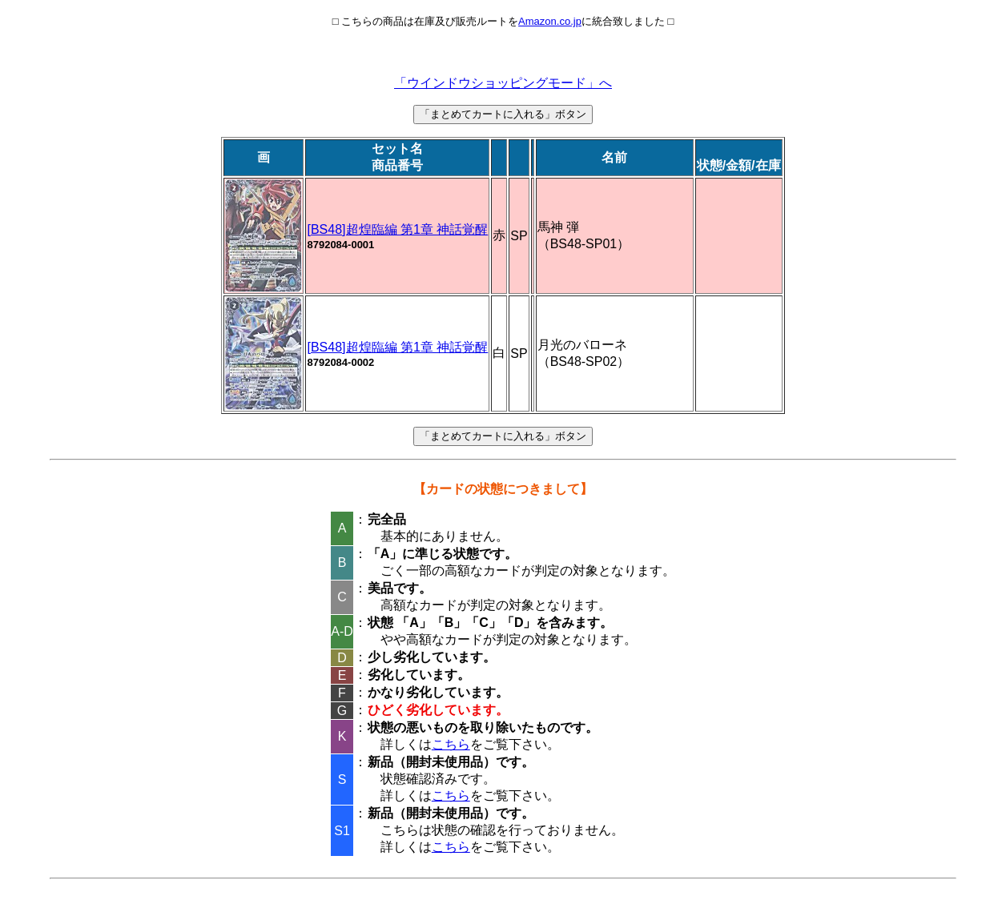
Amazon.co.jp (549, 21)
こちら (451, 744)
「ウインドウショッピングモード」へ (503, 83)
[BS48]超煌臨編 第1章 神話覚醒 (397, 229)
